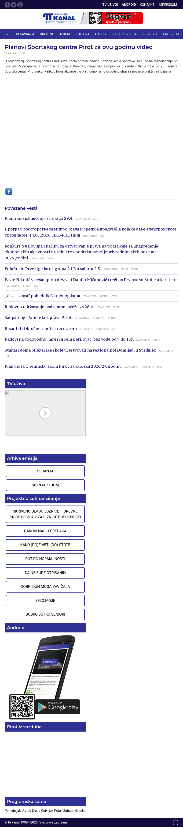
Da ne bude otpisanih (45, 573)
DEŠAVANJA (25, 34)
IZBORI (65, 34)
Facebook (7, 4)
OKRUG (100, 34)
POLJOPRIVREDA (124, 34)
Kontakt (147, 5)
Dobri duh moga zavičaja (45, 586)
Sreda (36, 811)
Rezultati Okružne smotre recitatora (41, 328)
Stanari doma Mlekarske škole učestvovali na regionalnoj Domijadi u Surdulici (81, 350)
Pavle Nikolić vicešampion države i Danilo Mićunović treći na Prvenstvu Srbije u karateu (90, 279)
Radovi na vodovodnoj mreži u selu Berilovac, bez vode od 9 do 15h (69, 339)
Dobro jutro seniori (45, 614)
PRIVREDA (149, 34)
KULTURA (83, 34)
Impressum (167, 5)
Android (129, 5)
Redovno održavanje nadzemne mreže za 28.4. (49, 306)
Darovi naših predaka (45, 531)
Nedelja (79, 811)
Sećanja (45, 471)
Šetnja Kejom (45, 485)
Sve (7, 34)
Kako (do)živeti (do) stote (45, 545)
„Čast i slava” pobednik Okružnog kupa (42, 295)
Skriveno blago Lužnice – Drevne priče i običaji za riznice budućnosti (45, 514)
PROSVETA (171, 34)
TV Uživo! (110, 5)
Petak (58, 811)
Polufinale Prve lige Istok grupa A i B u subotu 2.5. (53, 268)
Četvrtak (47, 811)
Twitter (14, 4)
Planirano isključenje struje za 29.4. (39, 218)
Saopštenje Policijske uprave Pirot (38, 317)
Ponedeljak (13, 811)
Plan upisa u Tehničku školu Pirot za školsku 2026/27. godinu (63, 366)
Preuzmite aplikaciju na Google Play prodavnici (45, 676)
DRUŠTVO (47, 34)
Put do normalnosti (45, 559)
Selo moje (45, 600)
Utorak (27, 811)
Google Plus (20, 4)
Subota (68, 811)
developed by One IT (175, 822)
